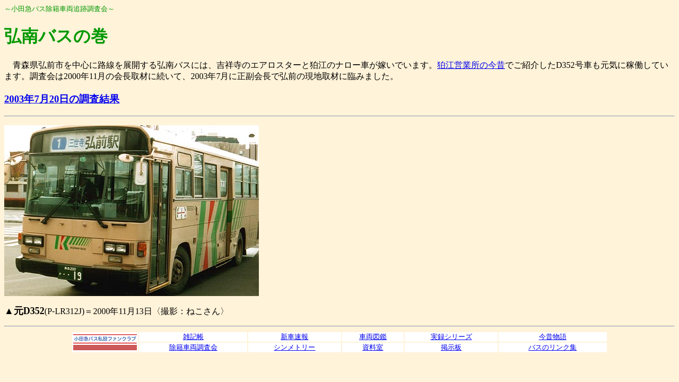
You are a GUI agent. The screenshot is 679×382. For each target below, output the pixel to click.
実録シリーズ (451, 337)
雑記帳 (193, 337)
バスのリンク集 (552, 347)
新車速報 (294, 337)
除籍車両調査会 (193, 347)
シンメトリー (294, 347)
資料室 (372, 347)
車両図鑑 (373, 337)
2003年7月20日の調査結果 (61, 99)
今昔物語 (553, 337)
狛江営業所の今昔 (471, 65)
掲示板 (451, 347)
